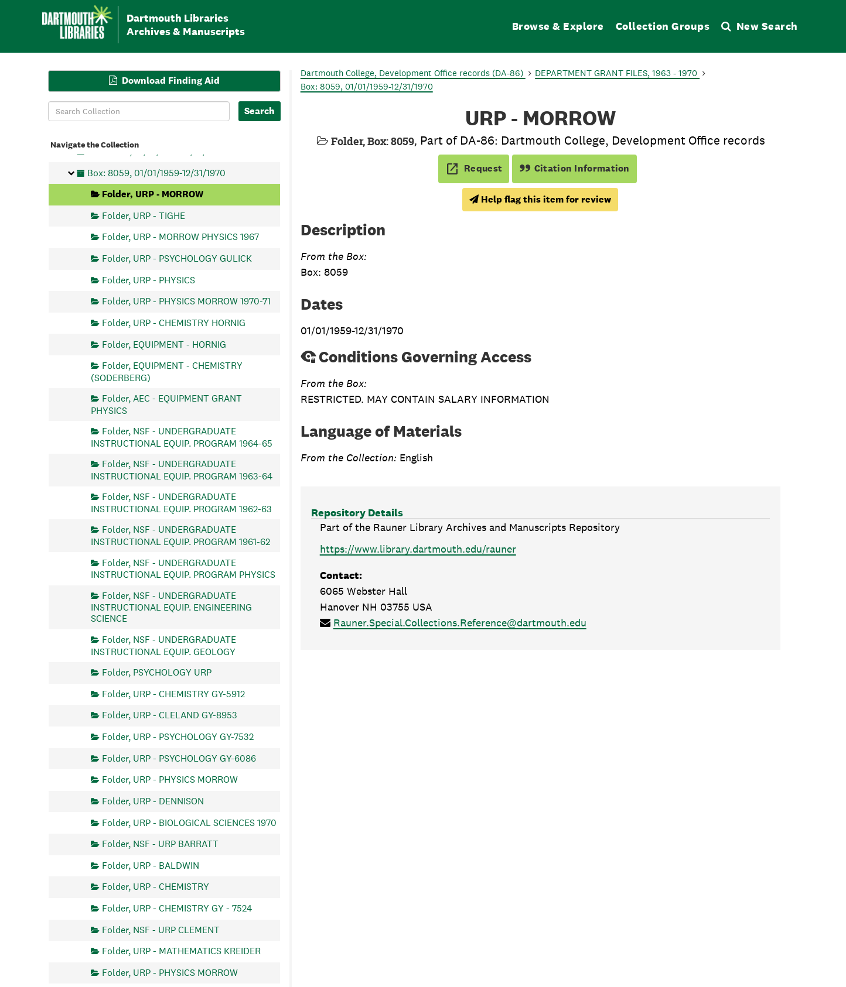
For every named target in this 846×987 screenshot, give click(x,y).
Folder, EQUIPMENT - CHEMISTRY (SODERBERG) (167, 371)
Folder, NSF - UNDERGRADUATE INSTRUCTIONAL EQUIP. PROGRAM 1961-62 (180, 535)
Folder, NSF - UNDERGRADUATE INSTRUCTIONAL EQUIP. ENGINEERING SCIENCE (171, 607)
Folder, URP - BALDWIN (150, 865)
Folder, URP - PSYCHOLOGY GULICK (177, 258)
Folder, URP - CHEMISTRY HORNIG (173, 322)
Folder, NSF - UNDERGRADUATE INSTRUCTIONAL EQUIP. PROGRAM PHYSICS (183, 568)
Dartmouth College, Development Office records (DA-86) (413, 72)
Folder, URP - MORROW (152, 194)
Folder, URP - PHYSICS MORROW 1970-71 (186, 301)
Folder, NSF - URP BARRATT (160, 844)
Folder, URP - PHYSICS (148, 279)
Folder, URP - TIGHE (143, 215)
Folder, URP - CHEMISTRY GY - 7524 (177, 908)
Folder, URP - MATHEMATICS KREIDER (181, 951)
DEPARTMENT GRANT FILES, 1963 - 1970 (617, 72)
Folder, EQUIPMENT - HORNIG (164, 344)
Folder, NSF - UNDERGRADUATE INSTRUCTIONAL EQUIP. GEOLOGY (163, 645)
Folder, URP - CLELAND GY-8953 (169, 715)
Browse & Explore (558, 26)
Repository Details (357, 512)
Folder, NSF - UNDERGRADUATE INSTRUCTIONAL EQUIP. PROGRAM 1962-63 (181, 503)
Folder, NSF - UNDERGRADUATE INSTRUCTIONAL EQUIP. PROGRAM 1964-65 (181, 437)
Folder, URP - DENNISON (153, 800)
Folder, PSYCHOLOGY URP (156, 672)
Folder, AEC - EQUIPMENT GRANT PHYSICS (166, 404)
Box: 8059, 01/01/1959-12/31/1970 (156, 172)
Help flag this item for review (540, 199)
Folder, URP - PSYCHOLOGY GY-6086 (179, 758)
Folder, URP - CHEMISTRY (155, 886)
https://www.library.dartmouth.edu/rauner (418, 549)
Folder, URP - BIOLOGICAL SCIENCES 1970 (189, 822)
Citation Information (574, 168)
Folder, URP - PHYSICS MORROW (170, 779)
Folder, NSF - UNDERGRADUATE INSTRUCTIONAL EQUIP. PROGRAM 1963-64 (181, 470)
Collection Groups (663, 26)
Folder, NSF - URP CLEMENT (161, 929)
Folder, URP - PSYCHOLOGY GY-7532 (178, 737)
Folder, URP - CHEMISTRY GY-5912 (173, 693)
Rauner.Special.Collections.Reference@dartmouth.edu (459, 622)
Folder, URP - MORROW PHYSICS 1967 (180, 237)
